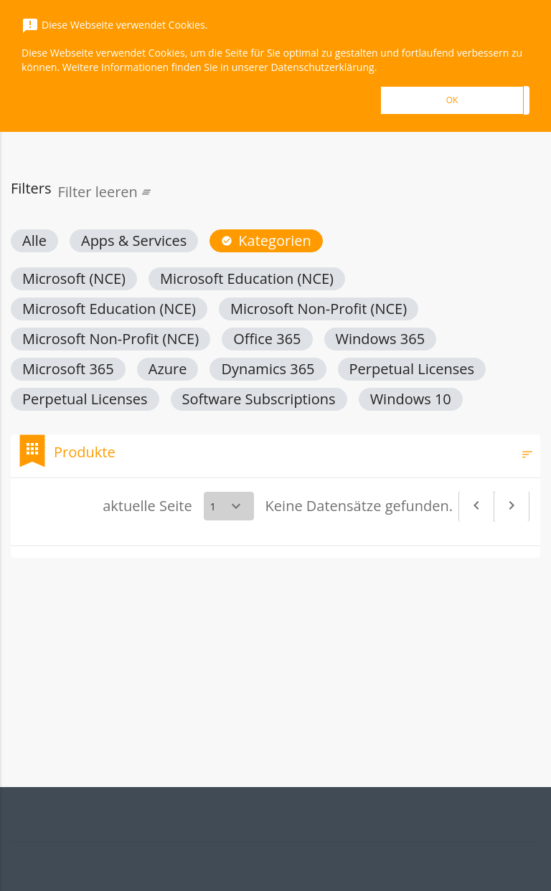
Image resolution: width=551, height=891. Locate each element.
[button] (34, 240)
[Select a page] (229, 506)
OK (452, 100)
